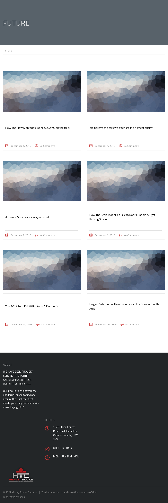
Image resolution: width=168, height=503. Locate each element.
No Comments (47, 146)
